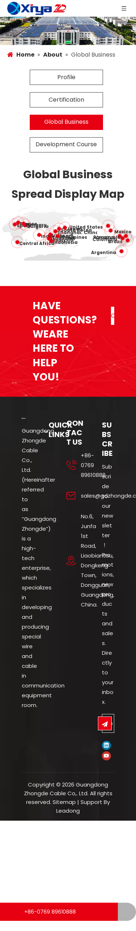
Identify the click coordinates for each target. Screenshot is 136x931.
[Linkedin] (106, 756)
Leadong (68, 821)
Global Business (66, 132)
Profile (66, 87)
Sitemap (64, 812)
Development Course (66, 155)
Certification (66, 110)
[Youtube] (106, 766)
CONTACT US (112, 328)
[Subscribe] (105, 734)
